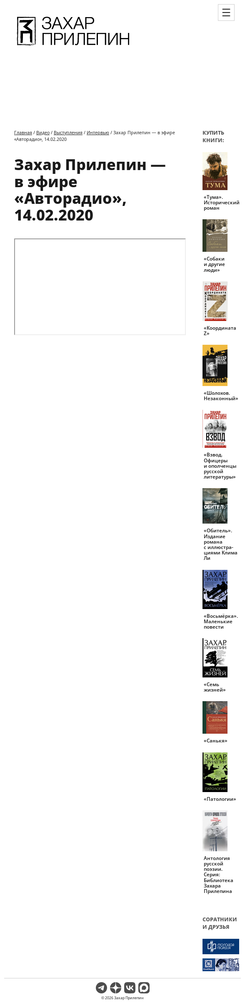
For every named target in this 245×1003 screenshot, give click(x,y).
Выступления (68, 132)
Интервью (98, 132)
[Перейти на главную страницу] (73, 47)
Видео (43, 132)
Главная (23, 132)
